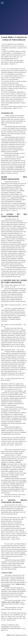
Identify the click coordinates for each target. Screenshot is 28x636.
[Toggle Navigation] (2, 3)
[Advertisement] (14, 20)
